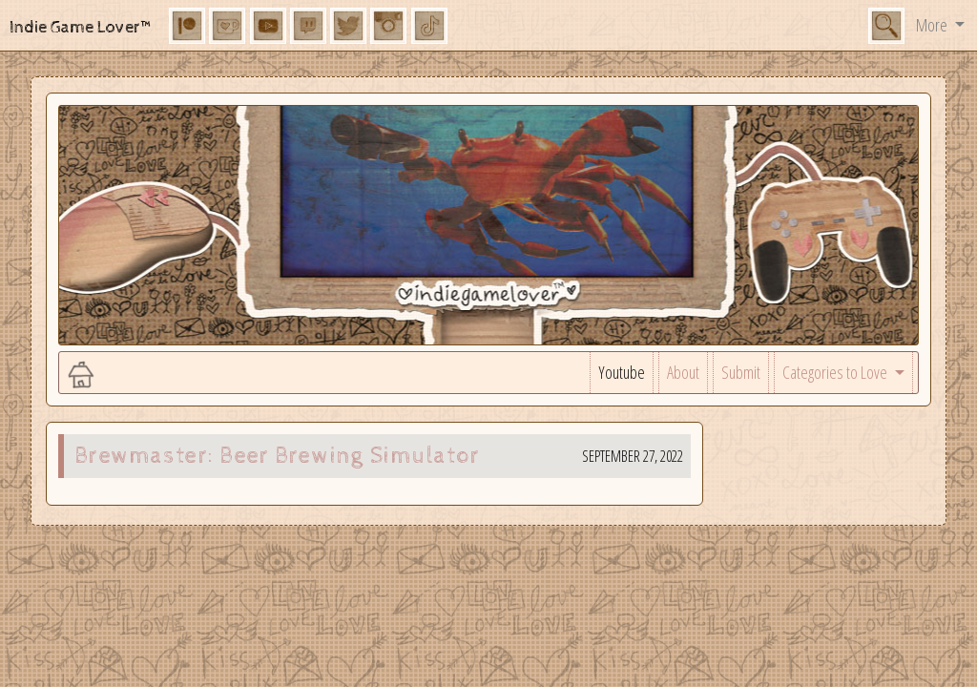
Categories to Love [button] (836, 372)
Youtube (621, 372)
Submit (740, 372)
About (683, 372)
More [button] (933, 24)
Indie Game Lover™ (82, 27)
